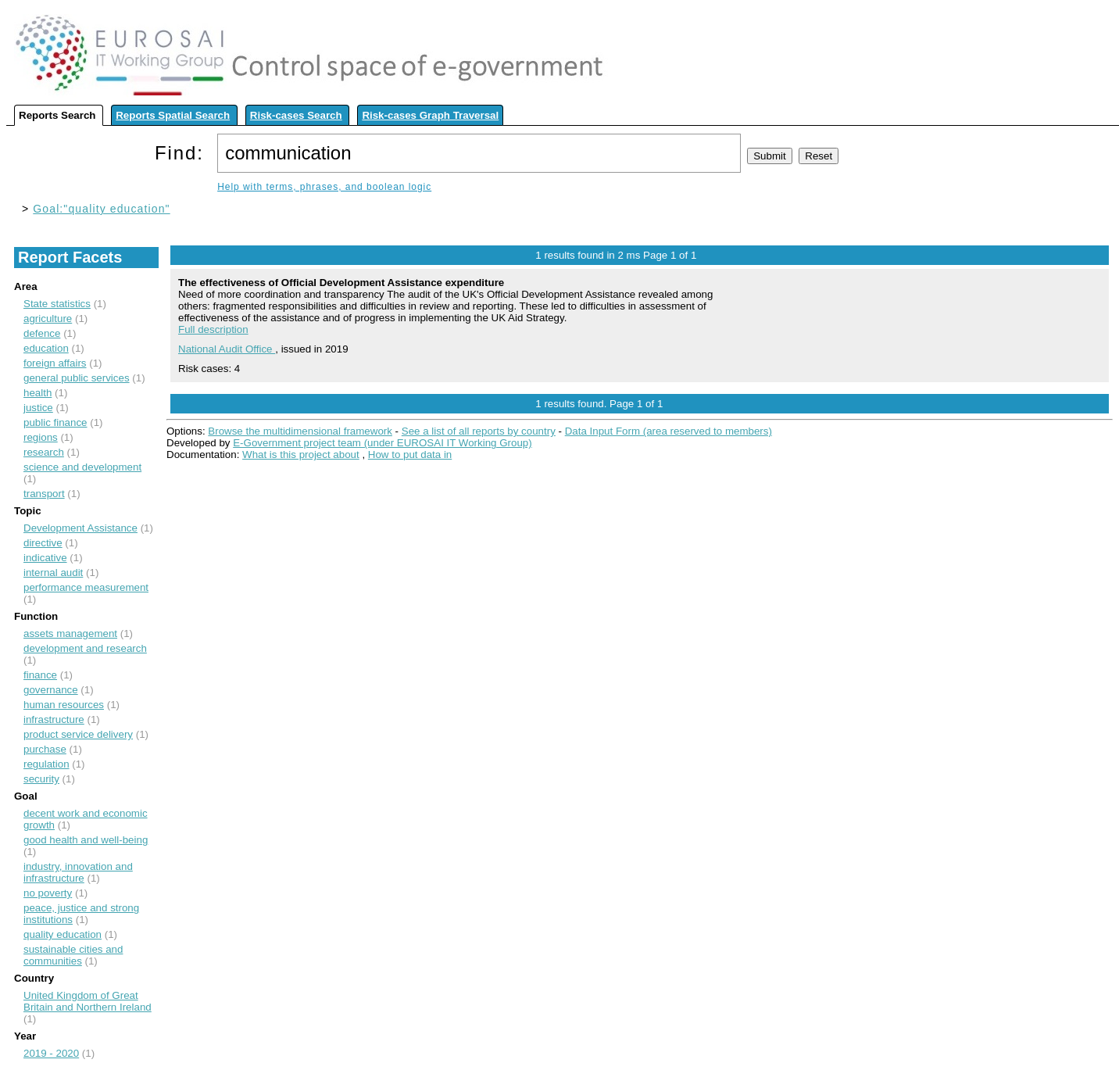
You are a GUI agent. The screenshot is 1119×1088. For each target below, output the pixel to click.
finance (40, 675)
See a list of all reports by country (479, 431)
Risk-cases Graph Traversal (430, 115)
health (37, 393)
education (46, 348)
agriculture (47, 318)
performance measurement (85, 587)
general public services (76, 378)
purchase (44, 749)
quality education (62, 934)
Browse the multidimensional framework (300, 431)
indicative (45, 558)
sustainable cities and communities (73, 955)
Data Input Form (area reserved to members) (668, 431)
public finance (55, 422)
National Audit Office (226, 349)
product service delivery (78, 734)
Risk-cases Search (296, 115)
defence (41, 333)
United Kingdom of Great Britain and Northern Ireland (87, 1001)
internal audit (53, 572)
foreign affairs (55, 363)
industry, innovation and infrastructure (78, 872)
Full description (213, 329)
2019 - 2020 (51, 1053)
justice (38, 407)
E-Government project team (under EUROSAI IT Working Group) (382, 443)
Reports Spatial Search (173, 115)
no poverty (47, 893)
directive (43, 543)
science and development (82, 467)
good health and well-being (85, 840)
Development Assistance (80, 528)
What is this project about (300, 454)
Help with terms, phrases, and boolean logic (324, 186)
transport (44, 493)
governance (50, 690)
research (43, 452)
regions (40, 437)
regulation (46, 764)
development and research (85, 648)
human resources (63, 704)
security (41, 779)
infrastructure (53, 719)
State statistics (57, 304)
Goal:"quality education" (101, 208)
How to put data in (410, 454)
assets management (70, 633)
